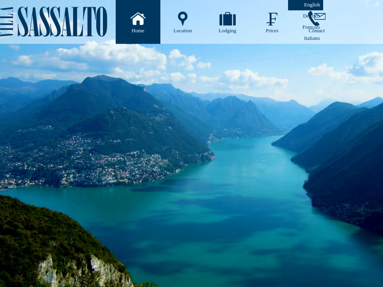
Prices (272, 30)
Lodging (227, 30)
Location (183, 30)
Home (138, 30)
